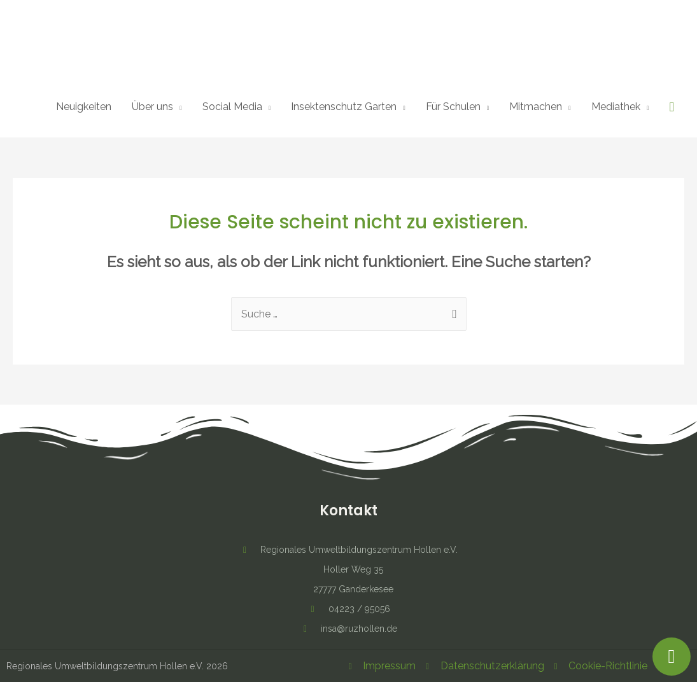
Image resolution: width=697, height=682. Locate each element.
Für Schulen (453, 107)
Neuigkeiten (83, 107)
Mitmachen (535, 107)
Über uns (152, 107)
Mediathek (615, 107)
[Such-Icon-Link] (671, 107)
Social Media (232, 107)
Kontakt (348, 510)
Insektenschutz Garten (344, 107)
